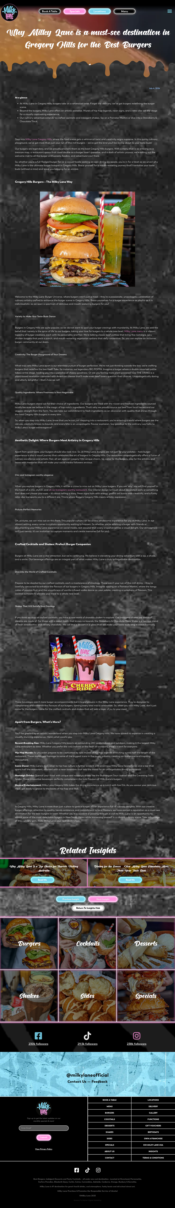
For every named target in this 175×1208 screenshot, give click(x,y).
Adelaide (97, 1182)
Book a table (49, 11)
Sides (87, 995)
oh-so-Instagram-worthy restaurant (68, 489)
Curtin (71, 1182)
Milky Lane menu (133, 331)
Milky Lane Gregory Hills (38, 139)
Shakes (29, 995)
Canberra (106, 1182)
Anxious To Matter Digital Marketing (87, 1200)
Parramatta (135, 1179)
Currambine (87, 1182)
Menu (124, 11)
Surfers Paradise (45, 1182)
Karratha (132, 1182)
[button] (169, 11)
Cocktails (87, 943)
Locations (100, 11)
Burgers (29, 943)
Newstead (124, 1179)
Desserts (146, 943)
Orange (114, 1182)
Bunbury (122, 1182)
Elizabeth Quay (61, 1182)
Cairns (78, 1182)
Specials (75, 11)
